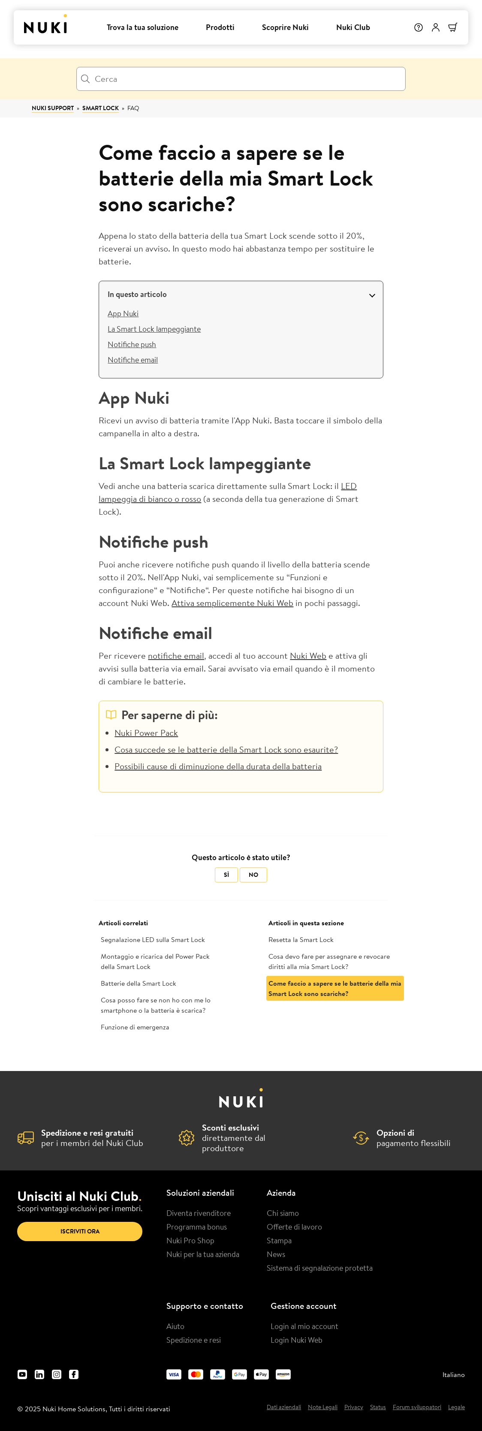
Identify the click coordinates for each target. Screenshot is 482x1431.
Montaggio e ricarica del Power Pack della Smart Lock (155, 961)
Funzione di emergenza (135, 1027)
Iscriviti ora (79, 1231)
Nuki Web (308, 655)
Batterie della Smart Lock (138, 983)
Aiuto (175, 1326)
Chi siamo (283, 1212)
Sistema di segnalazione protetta (320, 1267)
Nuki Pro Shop (190, 1240)
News (276, 1254)
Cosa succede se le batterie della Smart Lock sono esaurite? (226, 749)
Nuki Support (53, 108)
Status (378, 1407)
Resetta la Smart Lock (301, 939)
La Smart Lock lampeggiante (154, 328)
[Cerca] (241, 79)
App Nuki (123, 313)
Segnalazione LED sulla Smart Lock (153, 939)
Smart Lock (100, 108)
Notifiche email (133, 359)
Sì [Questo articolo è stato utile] (226, 874)
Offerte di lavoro (294, 1226)
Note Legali (322, 1407)
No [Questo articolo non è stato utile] (253, 874)
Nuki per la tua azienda (202, 1254)
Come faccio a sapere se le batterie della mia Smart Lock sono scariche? (334, 988)
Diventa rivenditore (198, 1212)
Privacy (353, 1407)
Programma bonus (196, 1226)
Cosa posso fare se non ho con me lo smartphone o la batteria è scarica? (156, 1005)
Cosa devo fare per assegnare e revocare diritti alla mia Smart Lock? (329, 961)
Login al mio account (304, 1326)
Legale (456, 1407)
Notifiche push (132, 344)
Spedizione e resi (193, 1339)
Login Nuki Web (296, 1339)
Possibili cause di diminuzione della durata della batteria (218, 766)
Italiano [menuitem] (454, 1374)
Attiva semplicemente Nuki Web (232, 603)
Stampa (279, 1240)
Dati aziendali (284, 1407)
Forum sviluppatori (417, 1407)
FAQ (133, 108)
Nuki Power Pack (146, 732)
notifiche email (176, 655)
